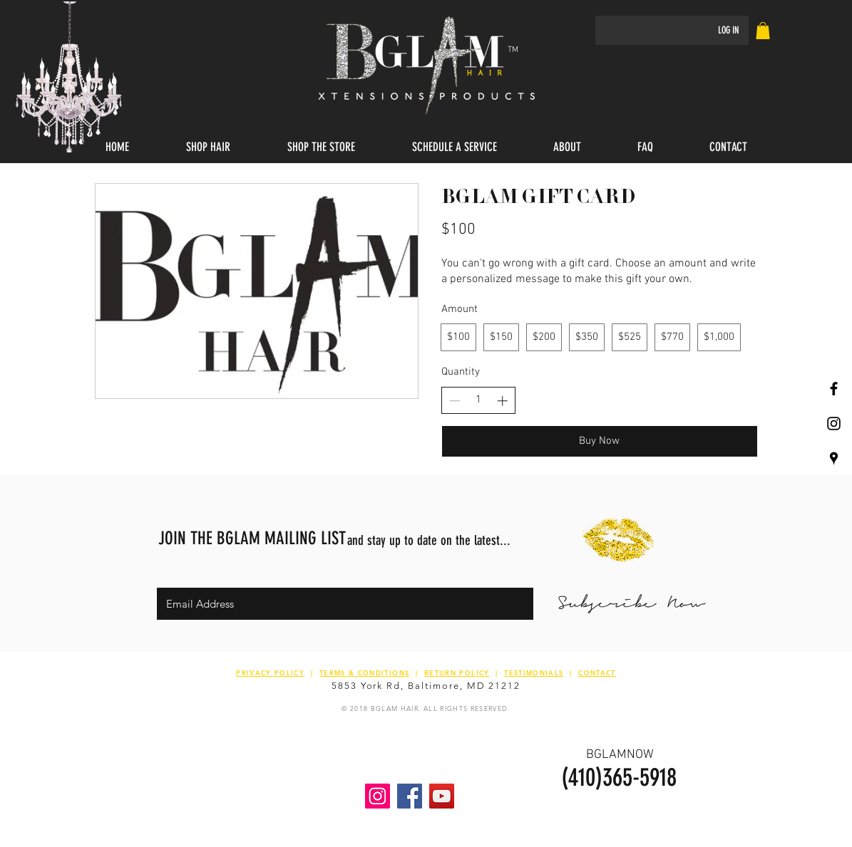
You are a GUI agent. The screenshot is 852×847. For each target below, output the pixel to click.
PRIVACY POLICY (270, 672)
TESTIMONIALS (533, 672)
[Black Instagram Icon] (834, 423)
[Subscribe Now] (631, 604)
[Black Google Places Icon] (834, 458)
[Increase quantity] (502, 401)
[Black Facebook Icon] (834, 388)
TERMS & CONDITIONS (364, 672)
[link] (763, 30)
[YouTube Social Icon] (441, 796)
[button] (208, 147)
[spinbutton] (478, 400)
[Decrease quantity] (454, 401)
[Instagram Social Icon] (377, 796)
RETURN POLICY (457, 672)
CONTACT (596, 672)
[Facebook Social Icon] (409, 796)
